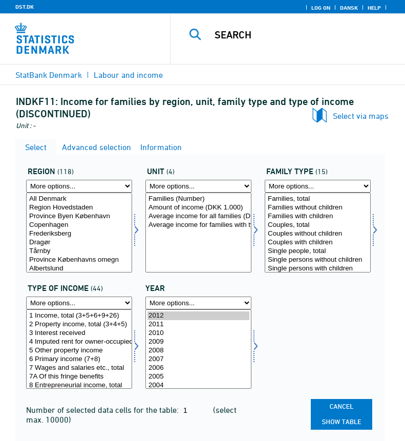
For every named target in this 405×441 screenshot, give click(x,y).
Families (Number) (198, 199)
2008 (198, 350)
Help (374, 7)
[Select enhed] (198, 232)
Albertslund (79, 268)
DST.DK (24, 6)
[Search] (303, 35)
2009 (198, 342)
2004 (198, 385)
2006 (198, 368)
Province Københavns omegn (79, 260)
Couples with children (318, 242)
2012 (198, 315)
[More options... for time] (198, 303)
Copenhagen (79, 225)
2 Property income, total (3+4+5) (79, 324)
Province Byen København (79, 216)
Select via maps (361, 115)
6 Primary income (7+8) (79, 359)
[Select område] (79, 232)
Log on (320, 7)
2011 (198, 324)
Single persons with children (318, 268)
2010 (198, 333)
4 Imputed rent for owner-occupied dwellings (79, 342)
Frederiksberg (79, 233)
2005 (198, 376)
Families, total (318, 199)
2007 (198, 359)
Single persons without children (318, 260)
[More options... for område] (79, 186)
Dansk (349, 7)
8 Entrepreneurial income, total (79, 385)
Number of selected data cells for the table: (103, 409)
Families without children (318, 207)
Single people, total (318, 251)
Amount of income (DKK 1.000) (198, 207)
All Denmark (79, 199)
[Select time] (198, 349)
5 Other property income (79, 350)
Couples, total (318, 225)
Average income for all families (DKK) (198, 216)
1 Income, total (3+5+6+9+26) (79, 315)
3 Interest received (79, 333)
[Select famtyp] (318, 232)
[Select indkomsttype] (79, 349)
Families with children (318, 216)
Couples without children (318, 233)
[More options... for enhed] (198, 186)
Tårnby (79, 251)
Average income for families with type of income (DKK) (198, 225)
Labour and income (128, 74)
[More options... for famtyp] (318, 186)
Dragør (79, 242)
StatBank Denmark (48, 74)
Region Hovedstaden (79, 207)
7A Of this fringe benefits (79, 376)
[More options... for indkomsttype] (79, 303)
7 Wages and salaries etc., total (79, 368)
